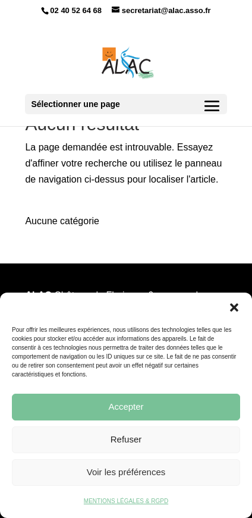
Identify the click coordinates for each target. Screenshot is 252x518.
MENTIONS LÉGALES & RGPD (126, 501)
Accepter (125, 406)
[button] (234, 307)
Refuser (126, 439)
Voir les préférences (126, 472)
